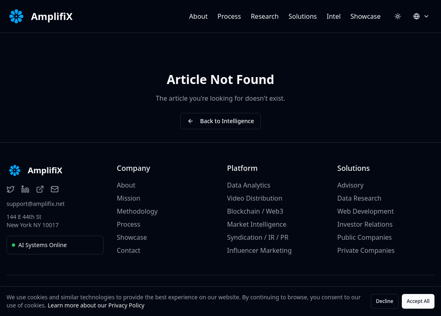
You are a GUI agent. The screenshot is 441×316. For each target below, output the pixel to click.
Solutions (302, 16)
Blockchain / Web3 (255, 211)
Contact (128, 250)
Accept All (418, 301)
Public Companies (364, 237)
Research (265, 16)
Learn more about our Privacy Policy (96, 305)
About (198, 16)
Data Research (359, 198)
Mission (128, 198)
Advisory (350, 185)
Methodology (137, 211)
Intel (334, 16)
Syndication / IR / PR (257, 237)
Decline (384, 301)
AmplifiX (52, 16)
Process (229, 16)
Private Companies (366, 250)
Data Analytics (248, 185)
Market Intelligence (257, 224)
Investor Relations (365, 224)
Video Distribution (255, 198)
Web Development (365, 211)
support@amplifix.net (35, 204)
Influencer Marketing (259, 250)
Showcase (365, 16)
